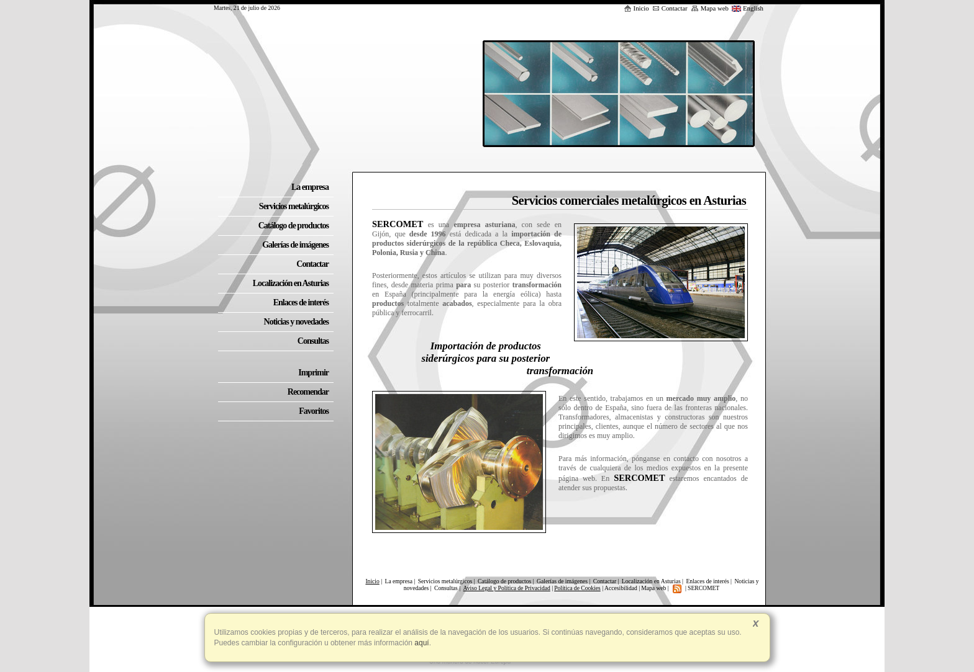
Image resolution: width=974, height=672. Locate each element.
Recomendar (308, 391)
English (747, 8)
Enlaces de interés (707, 581)
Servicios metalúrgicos (445, 581)
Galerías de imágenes (562, 581)
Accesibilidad (620, 588)
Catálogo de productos (504, 581)
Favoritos (314, 411)
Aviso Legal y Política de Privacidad (506, 588)
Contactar (670, 8)
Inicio (636, 8)
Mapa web (710, 8)
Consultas (446, 588)
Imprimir (313, 372)
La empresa (398, 581)
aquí (420, 642)
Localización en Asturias (651, 581)
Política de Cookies (577, 588)
